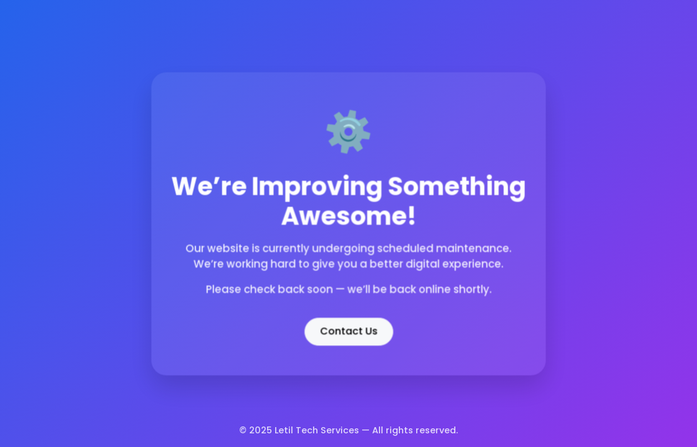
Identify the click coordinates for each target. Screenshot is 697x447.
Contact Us (348, 330)
